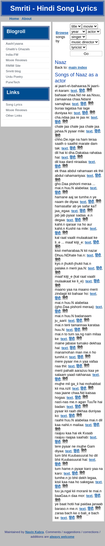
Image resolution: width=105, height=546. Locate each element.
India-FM (12, 54)
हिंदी (82, 91)
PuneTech (13, 82)
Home (14, 19)
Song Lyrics (14, 104)
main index (78, 67)
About (27, 19)
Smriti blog (13, 71)
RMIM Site (13, 65)
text (74, 91)
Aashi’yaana (14, 43)
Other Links (14, 115)
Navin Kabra (34, 532)
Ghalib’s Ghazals (18, 49)
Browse (62, 33)
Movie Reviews (16, 60)
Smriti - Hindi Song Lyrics (53, 8)
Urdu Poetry (14, 76)
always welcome (62, 536)
